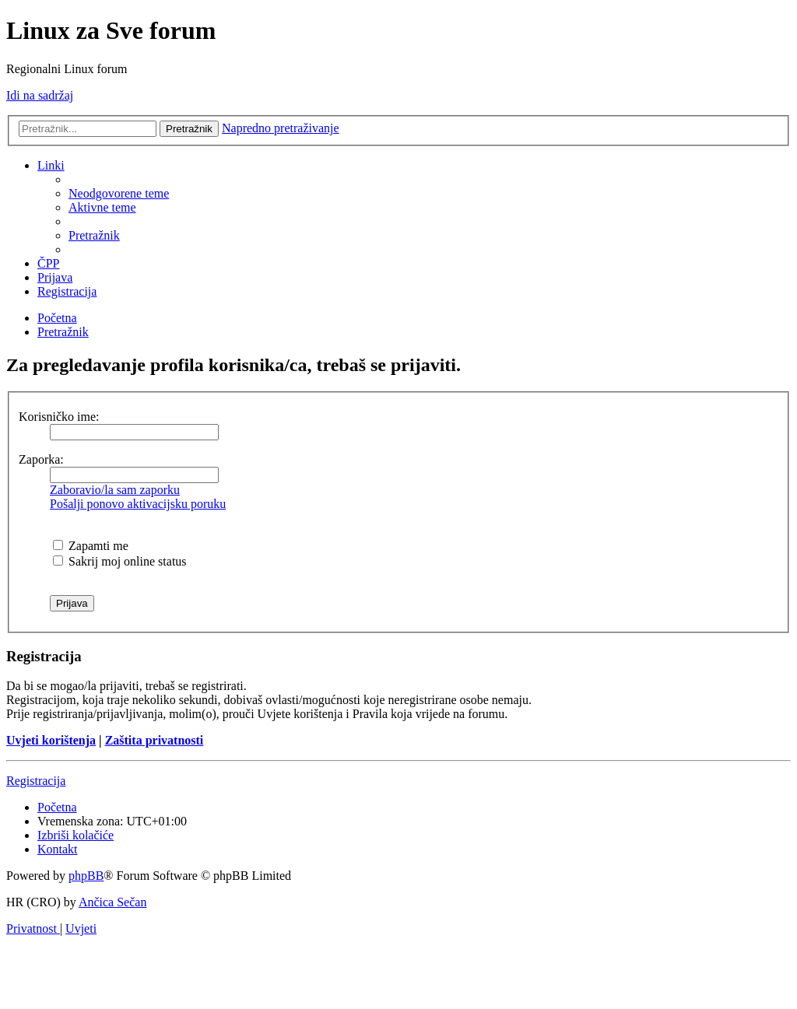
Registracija (35, 780)
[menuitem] (118, 193)
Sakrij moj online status (120, 561)
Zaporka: (41, 459)
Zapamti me (90, 545)
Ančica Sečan (113, 902)
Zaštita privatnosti (154, 740)
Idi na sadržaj (39, 95)
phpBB (86, 875)
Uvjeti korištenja (51, 740)
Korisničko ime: (59, 416)
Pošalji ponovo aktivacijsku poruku (138, 503)
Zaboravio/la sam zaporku (115, 489)
